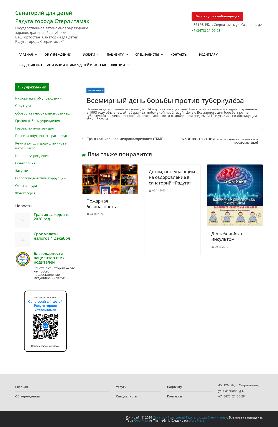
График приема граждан (34, 128)
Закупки (21, 170)
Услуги (89, 54)
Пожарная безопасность (101, 203)
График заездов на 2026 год (52, 216)
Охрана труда (26, 185)
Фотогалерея (25, 193)
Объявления (95, 90)
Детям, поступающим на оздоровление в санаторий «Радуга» (172, 177)
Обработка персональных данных (42, 113)
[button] (35, 55)
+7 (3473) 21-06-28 (206, 30)
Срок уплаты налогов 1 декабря (52, 236)
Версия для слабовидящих (217, 16)
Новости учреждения (32, 155)
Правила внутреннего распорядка (42, 135)
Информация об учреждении (38, 98)
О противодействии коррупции (40, 178)
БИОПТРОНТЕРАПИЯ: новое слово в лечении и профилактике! (222, 141)
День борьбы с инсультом (227, 236)
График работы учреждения (37, 120)
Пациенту (115, 54)
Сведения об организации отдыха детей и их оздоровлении (72, 65)
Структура (23, 105)
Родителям (208, 54)
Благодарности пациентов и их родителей (49, 258)
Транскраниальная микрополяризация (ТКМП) (123, 138)
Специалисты (147, 54)
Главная (26, 54)
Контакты (178, 54)
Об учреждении (58, 54)
